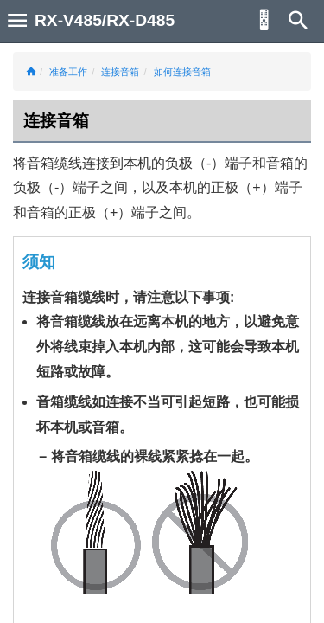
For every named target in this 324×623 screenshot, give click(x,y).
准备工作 (68, 72)
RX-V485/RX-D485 (105, 20)
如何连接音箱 (182, 72)
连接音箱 (120, 72)
